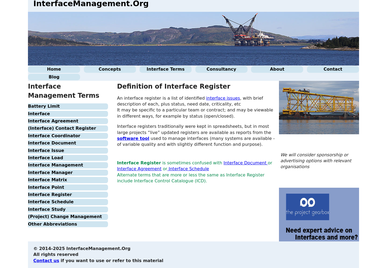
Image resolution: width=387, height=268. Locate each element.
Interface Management (55, 165)
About (277, 69)
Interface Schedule (51, 201)
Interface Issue (46, 150)
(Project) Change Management (65, 216)
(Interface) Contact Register (62, 128)
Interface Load (45, 157)
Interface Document (52, 143)
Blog (54, 76)
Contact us (46, 260)
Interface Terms (166, 69)
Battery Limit (44, 106)
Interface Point (46, 187)
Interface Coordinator (54, 135)
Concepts (110, 69)
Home (54, 69)
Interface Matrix (47, 179)
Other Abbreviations (52, 224)
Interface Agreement (53, 121)
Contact (333, 69)
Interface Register (50, 194)
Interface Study (47, 209)
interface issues (223, 98)
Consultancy (221, 69)
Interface (39, 113)
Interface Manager (50, 172)
